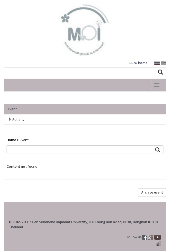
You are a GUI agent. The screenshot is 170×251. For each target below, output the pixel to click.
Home (11, 140)
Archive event (152, 192)
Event (12, 109)
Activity (16, 119)
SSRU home (138, 63)
